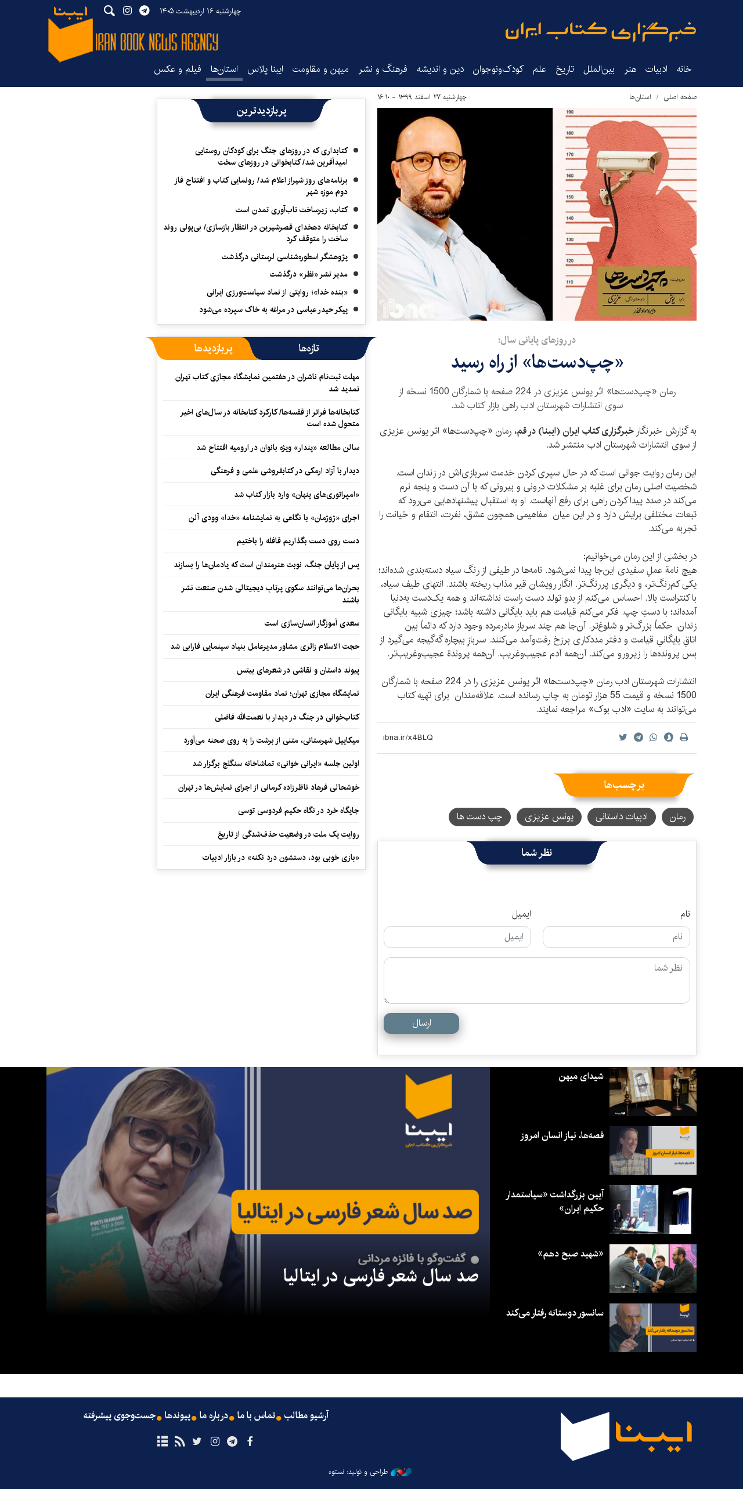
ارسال (421, 1023)
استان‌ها (224, 69)
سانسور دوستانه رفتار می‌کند (555, 1313)
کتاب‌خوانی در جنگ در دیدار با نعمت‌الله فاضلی (287, 717)
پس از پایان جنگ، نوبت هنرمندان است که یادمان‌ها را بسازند (266, 564)
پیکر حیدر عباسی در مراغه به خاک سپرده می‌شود (273, 309)
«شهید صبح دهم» (571, 1254)
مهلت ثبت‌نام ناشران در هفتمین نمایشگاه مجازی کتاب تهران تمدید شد (267, 383)
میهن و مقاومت (321, 69)
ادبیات (656, 69)
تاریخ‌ (565, 69)
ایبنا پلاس (265, 69)
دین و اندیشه (440, 69)
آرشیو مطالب (306, 1416)
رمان (678, 817)
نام (685, 914)
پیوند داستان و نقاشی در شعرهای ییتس (298, 670)
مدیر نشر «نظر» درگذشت (309, 274)
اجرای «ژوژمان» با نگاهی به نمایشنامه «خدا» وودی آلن (274, 517)
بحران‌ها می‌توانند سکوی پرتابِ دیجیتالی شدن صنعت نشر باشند (270, 594)
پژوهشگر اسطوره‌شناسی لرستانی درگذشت (285, 256)
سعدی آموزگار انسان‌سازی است (312, 623)
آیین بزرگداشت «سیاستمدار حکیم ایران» (555, 1201)
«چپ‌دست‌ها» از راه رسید (537, 362)
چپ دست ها (480, 817)
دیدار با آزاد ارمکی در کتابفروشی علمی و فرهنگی (285, 470)
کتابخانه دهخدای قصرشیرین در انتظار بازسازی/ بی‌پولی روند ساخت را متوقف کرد (255, 233)
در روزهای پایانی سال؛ (537, 340)
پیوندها (177, 1416)
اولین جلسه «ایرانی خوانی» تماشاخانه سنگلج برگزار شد (275, 763)
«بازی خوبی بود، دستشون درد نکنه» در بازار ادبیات (281, 857)
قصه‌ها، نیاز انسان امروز (562, 1135)
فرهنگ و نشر (382, 69)
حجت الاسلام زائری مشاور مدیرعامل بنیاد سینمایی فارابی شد (264, 646)
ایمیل (521, 914)
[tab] (309, 348)
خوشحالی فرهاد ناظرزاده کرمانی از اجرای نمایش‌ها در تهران (268, 787)
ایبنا (601, 32)
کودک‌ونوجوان (498, 69)
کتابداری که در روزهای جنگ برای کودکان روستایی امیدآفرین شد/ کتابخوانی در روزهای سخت (271, 156)
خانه (684, 69)
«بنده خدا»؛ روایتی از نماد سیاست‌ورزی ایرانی (277, 292)
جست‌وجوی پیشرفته (120, 1416)
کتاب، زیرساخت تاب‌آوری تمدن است (292, 210)
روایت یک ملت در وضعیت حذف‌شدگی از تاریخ (288, 834)
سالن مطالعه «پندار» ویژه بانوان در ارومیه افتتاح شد (277, 447)
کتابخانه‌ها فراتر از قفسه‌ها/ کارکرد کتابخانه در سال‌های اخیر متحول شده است (269, 418)
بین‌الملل (599, 69)
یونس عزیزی (549, 817)
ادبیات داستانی (622, 817)
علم (539, 69)
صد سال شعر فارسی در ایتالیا (380, 1276)
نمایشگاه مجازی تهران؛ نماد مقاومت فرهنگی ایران (282, 693)
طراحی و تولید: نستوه (370, 1472)
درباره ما (214, 1416)
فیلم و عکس (177, 69)
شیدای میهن (581, 1076)
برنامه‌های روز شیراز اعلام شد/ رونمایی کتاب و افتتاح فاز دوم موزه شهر (261, 186)
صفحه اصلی (680, 97)
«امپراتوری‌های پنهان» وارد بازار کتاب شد (296, 494)
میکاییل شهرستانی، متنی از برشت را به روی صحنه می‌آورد (271, 740)
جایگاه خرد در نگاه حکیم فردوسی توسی (298, 810)
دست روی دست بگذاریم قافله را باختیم (298, 541)
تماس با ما (256, 1416)
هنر (630, 69)
